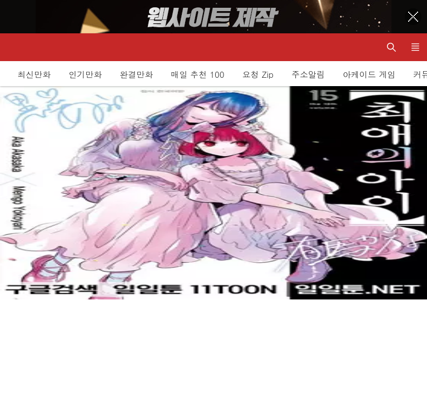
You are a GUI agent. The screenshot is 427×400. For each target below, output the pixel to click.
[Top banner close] (413, 16)
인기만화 (85, 74)
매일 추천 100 (197, 74)
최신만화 (34, 74)
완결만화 (136, 74)
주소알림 (308, 74)
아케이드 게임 (368, 74)
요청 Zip (258, 74)
